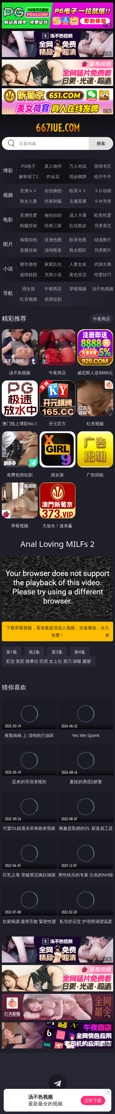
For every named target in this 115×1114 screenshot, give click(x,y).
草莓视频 (77, 289)
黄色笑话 (77, 274)
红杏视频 (28, 299)
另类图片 (102, 250)
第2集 (34, 652)
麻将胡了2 (28, 176)
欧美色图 (77, 239)
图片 (8, 244)
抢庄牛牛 (102, 176)
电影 (8, 219)
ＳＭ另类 (102, 201)
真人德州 (53, 166)
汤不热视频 (102, 289)
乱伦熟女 (77, 225)
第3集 (57, 652)
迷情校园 (28, 274)
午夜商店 (53, 289)
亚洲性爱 (28, 215)
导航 (8, 293)
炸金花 (53, 176)
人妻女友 (77, 264)
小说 (8, 268)
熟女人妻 (28, 201)
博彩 (8, 170)
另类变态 (102, 225)
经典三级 (53, 225)
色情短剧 (53, 299)
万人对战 (77, 166)
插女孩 (28, 289)
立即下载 (93, 1100)
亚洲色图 (53, 239)
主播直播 (77, 201)
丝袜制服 (53, 201)
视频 (8, 195)
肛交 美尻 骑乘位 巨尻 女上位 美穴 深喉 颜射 (48, 661)
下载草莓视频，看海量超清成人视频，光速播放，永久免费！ (58, 632)
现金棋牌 (77, 176)
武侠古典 (102, 264)
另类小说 (53, 274)
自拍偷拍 (53, 190)
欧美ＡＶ (77, 190)
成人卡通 (77, 215)
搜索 (101, 143)
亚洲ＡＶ (28, 190)
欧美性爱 (102, 215)
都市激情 (28, 264)
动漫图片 (102, 239)
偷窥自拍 (28, 239)
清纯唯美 (53, 250)
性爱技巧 (102, 274)
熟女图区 (77, 250)
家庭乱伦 (53, 264)
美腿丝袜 (28, 250)
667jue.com (58, 128)
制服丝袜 (28, 225)
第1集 (11, 652)
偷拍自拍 (53, 215)
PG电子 (28, 166)
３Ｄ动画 (102, 190)
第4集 (79, 652)
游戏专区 (102, 166)
